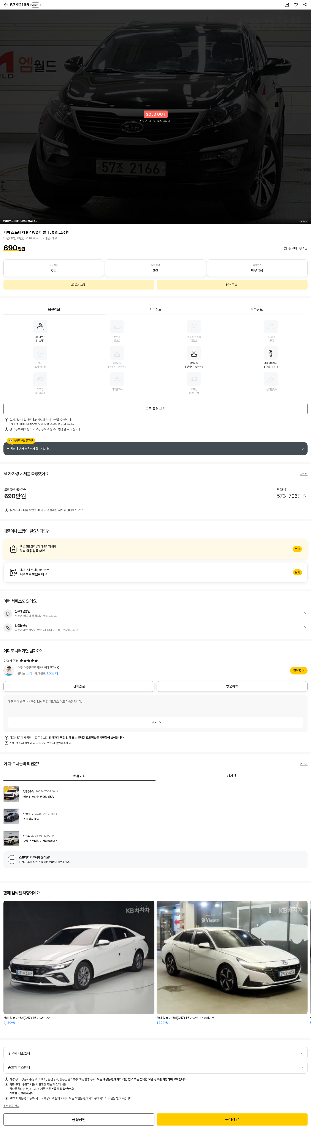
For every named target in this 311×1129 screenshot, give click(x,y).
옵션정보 (54, 309)
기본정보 (155, 309)
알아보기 (155, 549)
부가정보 (257, 309)
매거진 (231, 776)
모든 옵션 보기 (155, 409)
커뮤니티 (79, 776)
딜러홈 (297, 670)
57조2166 (25, 4)
